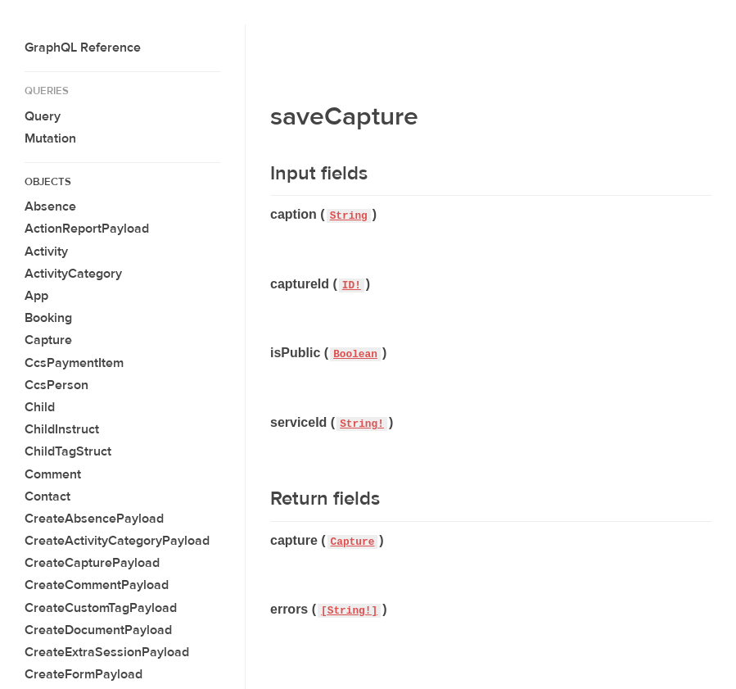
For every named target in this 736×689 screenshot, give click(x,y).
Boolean (355, 354)
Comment (53, 474)
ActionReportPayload (87, 228)
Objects (48, 181)
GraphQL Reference (83, 47)
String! (362, 424)
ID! (351, 285)
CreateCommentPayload (97, 585)
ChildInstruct (62, 429)
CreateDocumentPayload (98, 630)
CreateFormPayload (83, 674)
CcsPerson (56, 385)
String (349, 216)
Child (40, 407)
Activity (46, 251)
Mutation (50, 138)
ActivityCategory (73, 273)
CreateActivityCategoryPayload (117, 541)
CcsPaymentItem (74, 363)
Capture (48, 340)
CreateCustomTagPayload (101, 608)
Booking (48, 318)
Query (43, 116)
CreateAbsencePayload (94, 518)
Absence (50, 206)
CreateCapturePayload (92, 563)
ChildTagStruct (68, 451)
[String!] (349, 611)
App (36, 296)
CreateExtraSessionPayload (107, 652)
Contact (47, 496)
